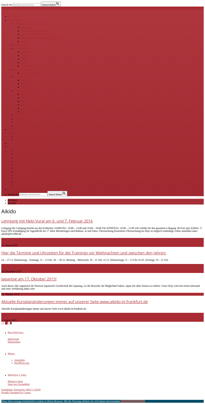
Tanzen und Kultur (25, 90)
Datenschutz (14, 341)
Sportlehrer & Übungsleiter (30, 171)
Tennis (24, 80)
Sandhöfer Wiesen (25, 136)
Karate (24, 62)
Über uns (13, 147)
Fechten (25, 55)
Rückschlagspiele (24, 76)
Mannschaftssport (25, 69)
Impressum (13, 339)
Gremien (19, 164)
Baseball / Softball (31, 73)
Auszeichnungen (24, 182)
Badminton (27, 83)
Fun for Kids (21, 45)
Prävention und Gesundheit (36, 38)
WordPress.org (21, 363)
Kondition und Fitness (33, 30)
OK (122, 401)
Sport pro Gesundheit (19, 384)
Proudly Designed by (16, 392)
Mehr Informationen (134, 401)
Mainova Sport (15, 381)
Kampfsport (21, 48)
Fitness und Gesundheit (28, 23)
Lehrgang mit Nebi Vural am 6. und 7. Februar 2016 (47, 221)
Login (11, 189)
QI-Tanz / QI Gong (31, 34)
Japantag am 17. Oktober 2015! (29, 278)
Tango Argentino (30, 111)
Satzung (19, 157)
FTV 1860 (13, 16)
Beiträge (19, 154)
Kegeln (18, 115)
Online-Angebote (24, 126)
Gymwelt (25, 27)
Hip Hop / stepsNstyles (34, 97)
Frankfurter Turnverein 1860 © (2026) (21, 389)
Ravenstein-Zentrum (26, 133)
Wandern (26, 41)
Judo (23, 59)
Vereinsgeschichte (25, 178)
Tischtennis (27, 87)
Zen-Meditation (23, 122)
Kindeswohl (21, 168)
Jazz (22, 101)
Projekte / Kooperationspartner (26, 143)
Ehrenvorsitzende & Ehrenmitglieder (35, 175)
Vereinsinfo (21, 185)
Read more (7, 239)
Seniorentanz (28, 104)
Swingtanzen (28, 108)
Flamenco (26, 94)
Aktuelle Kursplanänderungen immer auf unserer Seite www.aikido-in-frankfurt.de (74, 301)
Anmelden (19, 360)
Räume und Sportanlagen (23, 129)
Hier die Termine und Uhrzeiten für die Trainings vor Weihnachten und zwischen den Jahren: (83, 252)
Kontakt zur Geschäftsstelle (30, 150)
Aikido (24, 52)
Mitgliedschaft (22, 161)
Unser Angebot (17, 20)
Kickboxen (26, 66)
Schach (18, 118)
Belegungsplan (23, 140)
